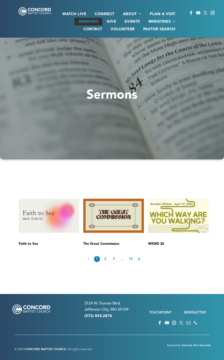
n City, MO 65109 (113, 309)
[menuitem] (74, 14)
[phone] (195, 323)
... (122, 259)
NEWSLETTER (195, 312)
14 (131, 259)
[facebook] (191, 13)
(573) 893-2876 (98, 316)
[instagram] (212, 13)
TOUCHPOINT (160, 312)
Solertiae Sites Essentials (196, 345)
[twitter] (205, 13)
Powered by (173, 345)
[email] (188, 323)
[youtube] (198, 13)
